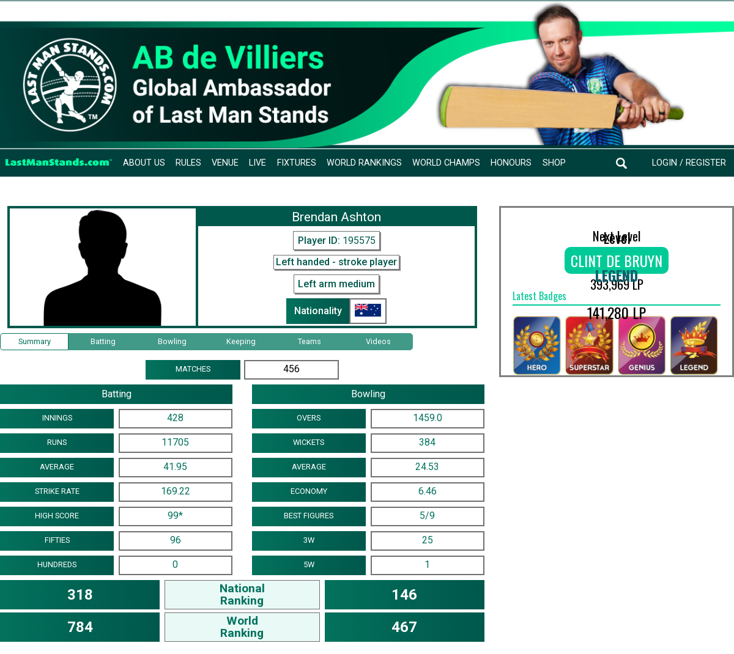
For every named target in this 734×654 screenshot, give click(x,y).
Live (257, 163)
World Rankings (364, 163)
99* (175, 515)
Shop (554, 163)
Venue (225, 163)
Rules (188, 163)
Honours (511, 163)
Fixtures (296, 163)
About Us (144, 163)
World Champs (446, 163)
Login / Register (689, 163)
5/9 (427, 515)
